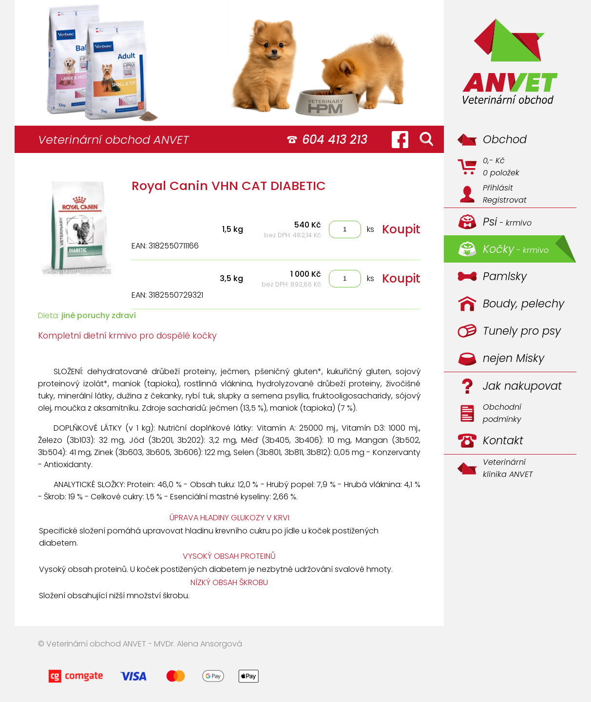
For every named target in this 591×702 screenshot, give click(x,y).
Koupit (401, 229)
